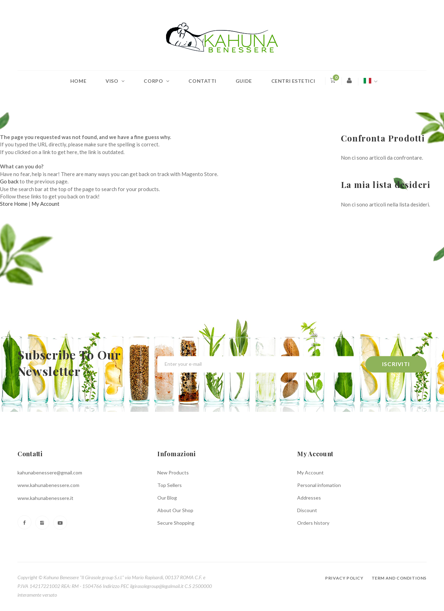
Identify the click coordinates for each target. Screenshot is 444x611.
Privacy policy (344, 578)
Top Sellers (169, 485)
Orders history (313, 523)
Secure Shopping (175, 523)
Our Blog (167, 498)
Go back (9, 181)
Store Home (14, 204)
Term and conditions (399, 578)
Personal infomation (319, 485)
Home (78, 81)
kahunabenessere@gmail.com (49, 472)
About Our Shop (175, 510)
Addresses (309, 498)
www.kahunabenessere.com (48, 485)
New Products (173, 472)
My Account (45, 204)
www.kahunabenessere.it (45, 498)
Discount (307, 510)
